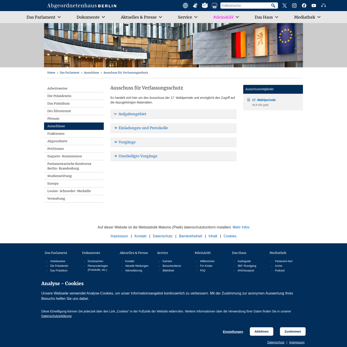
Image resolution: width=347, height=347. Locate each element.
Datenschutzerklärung (56, 316)
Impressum (297, 342)
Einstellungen (233, 331)
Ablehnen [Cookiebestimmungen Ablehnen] (261, 331)
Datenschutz (276, 342)
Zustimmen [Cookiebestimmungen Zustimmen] (293, 331)
